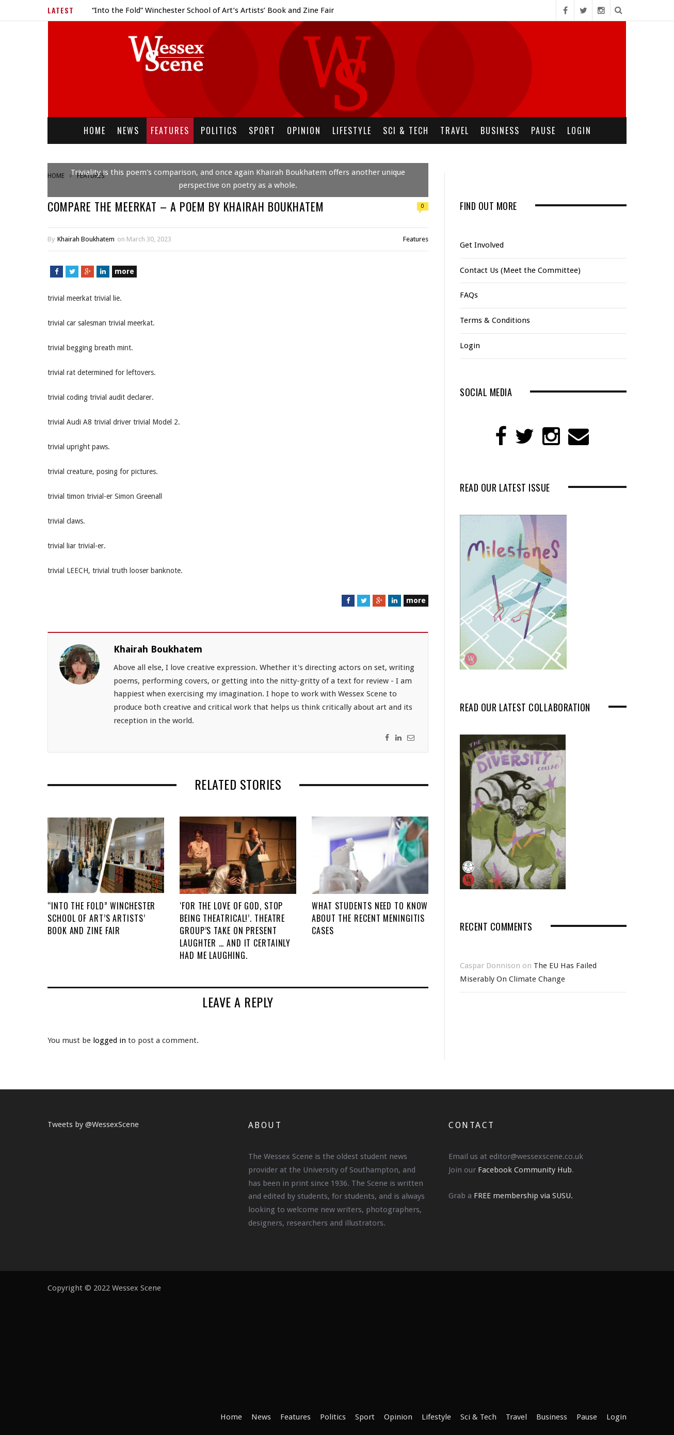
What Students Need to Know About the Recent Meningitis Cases (370, 918)
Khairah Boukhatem (86, 239)
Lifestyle (352, 130)
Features (170, 130)
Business (500, 130)
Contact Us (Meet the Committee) (520, 270)
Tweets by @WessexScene (93, 1124)
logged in (109, 1040)
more (124, 271)
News (128, 130)
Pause (543, 130)
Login (579, 130)
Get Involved (482, 245)
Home (95, 130)
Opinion (304, 130)
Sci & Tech (406, 130)
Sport (262, 130)
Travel (454, 130)
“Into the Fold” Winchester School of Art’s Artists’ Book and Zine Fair (213, 10)
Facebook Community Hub (525, 1170)
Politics (219, 130)
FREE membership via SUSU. (523, 1195)
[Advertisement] (393, 1346)
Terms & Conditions (495, 320)
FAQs (469, 295)
